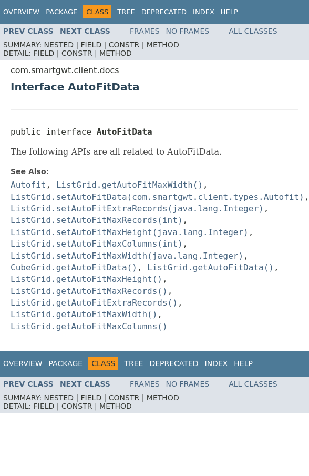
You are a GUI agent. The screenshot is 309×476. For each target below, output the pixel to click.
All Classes (253, 31)
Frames (145, 31)
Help (229, 12)
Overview (21, 12)
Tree (126, 12)
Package (61, 12)
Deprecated (164, 12)
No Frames (188, 31)
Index (203, 12)
